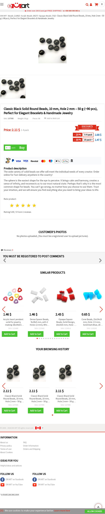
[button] (37, 338)
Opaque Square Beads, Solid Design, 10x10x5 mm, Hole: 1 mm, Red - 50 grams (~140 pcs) (65, 322)
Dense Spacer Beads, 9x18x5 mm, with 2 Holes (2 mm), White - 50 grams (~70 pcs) (39, 322)
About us (4, 442)
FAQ (25, 442)
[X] (1, 510)
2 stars (17, 205)
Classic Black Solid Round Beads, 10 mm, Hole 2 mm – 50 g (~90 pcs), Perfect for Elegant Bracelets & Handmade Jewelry (13, 399)
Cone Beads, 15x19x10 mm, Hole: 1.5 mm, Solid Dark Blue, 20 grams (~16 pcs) (92, 322)
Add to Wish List (52, 118)
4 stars (28, 205)
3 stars (23, 205)
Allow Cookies (94, 511)
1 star (12, 205)
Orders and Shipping (31, 449)
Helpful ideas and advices (11, 466)
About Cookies (6, 452)
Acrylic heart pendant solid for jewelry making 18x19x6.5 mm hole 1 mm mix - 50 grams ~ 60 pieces (13, 322)
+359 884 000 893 (71, 11)
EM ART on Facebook (12, 480)
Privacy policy (6, 446)
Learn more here (62, 510)
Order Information (31, 446)
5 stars (34, 205)
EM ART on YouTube (11, 485)
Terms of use (5, 449)
